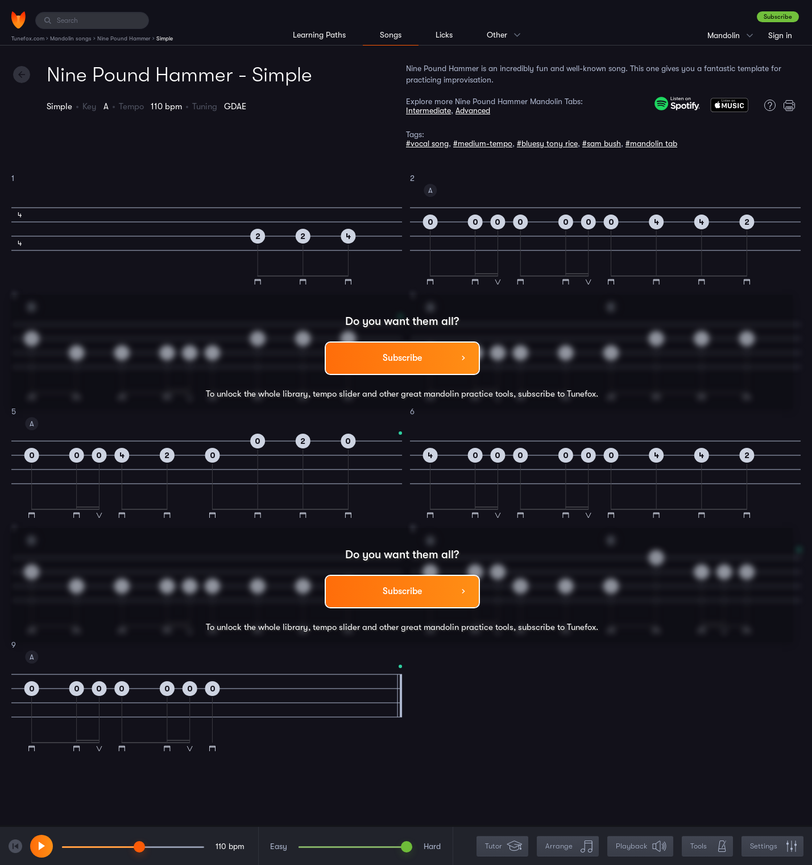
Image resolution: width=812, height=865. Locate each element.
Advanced (472, 110)
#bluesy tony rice (547, 143)
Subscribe (778, 16)
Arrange (569, 846)
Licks (444, 34)
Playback (641, 846)
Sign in (780, 35)
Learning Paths (319, 34)
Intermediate (428, 110)
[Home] (18, 19)
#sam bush (601, 143)
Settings (773, 846)
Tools (708, 846)
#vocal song (427, 143)
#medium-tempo (482, 143)
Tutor (503, 846)
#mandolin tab (651, 143)
